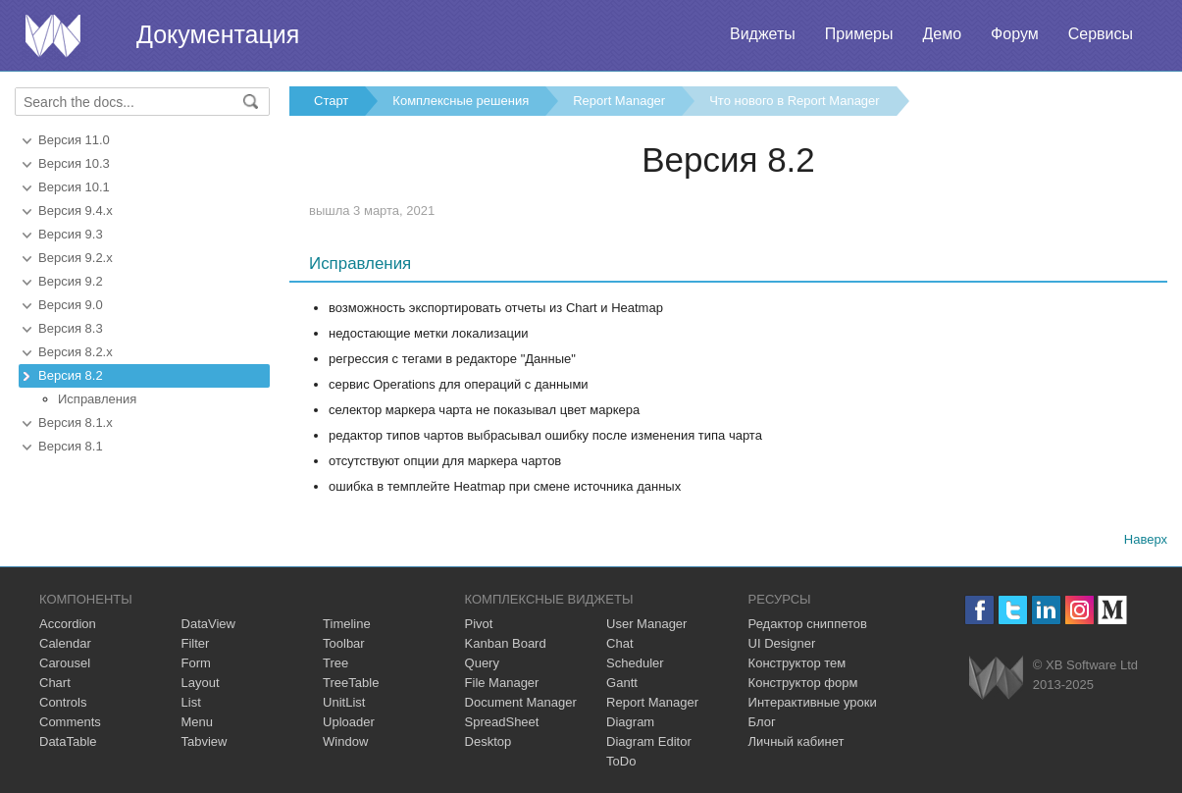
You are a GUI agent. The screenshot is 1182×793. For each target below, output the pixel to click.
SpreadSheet (502, 721)
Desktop (488, 741)
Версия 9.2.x (75, 257)
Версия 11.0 (74, 139)
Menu (197, 721)
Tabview (204, 741)
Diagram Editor (649, 741)
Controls (62, 702)
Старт (331, 100)
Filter (195, 643)
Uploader (349, 721)
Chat (619, 643)
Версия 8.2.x (75, 351)
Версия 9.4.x (75, 210)
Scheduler (635, 663)
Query (482, 663)
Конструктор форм (803, 682)
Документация (217, 34)
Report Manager (619, 100)
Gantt (622, 682)
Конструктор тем (797, 663)
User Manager (646, 623)
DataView (208, 623)
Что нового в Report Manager (794, 100)
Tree (335, 663)
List (191, 702)
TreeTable (351, 682)
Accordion (67, 623)
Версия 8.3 (70, 328)
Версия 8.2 (70, 375)
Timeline (347, 623)
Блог (762, 721)
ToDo (621, 761)
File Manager (502, 682)
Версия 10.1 (74, 187)
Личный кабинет (796, 741)
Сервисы (1100, 34)
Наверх (1145, 539)
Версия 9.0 (70, 304)
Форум (1015, 34)
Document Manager (521, 702)
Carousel (64, 663)
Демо (941, 34)
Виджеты (763, 34)
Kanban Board (505, 643)
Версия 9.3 (70, 234)
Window (345, 741)
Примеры (859, 34)
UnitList (344, 702)
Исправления (97, 399)
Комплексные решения (460, 100)
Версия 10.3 (74, 163)
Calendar (65, 643)
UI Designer (782, 643)
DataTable (68, 741)
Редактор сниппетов (807, 623)
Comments (70, 721)
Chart (55, 682)
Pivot (479, 623)
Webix (996, 678)
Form (196, 663)
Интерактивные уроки (812, 702)
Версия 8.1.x (75, 422)
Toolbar (344, 643)
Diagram (630, 721)
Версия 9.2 (70, 281)
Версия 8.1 (70, 446)
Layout (200, 682)
